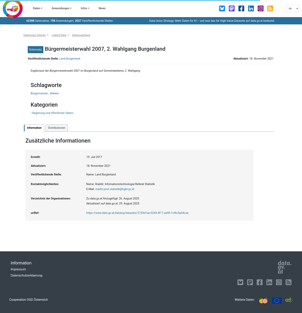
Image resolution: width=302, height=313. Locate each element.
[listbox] (292, 8)
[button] (36, 35)
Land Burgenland (69, 58)
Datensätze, (37, 20)
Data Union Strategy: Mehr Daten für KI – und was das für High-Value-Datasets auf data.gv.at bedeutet (211, 20)
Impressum (18, 269)
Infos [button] (84, 8)
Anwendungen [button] (60, 8)
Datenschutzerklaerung (26, 275)
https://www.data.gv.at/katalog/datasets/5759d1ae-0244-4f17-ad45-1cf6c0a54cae (137, 213)
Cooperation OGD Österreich (28, 299)
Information (34, 128)
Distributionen (56, 128)
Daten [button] (36, 8)
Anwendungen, (62, 20)
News (102, 8)
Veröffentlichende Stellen (94, 20)
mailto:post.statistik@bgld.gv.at (114, 189)
